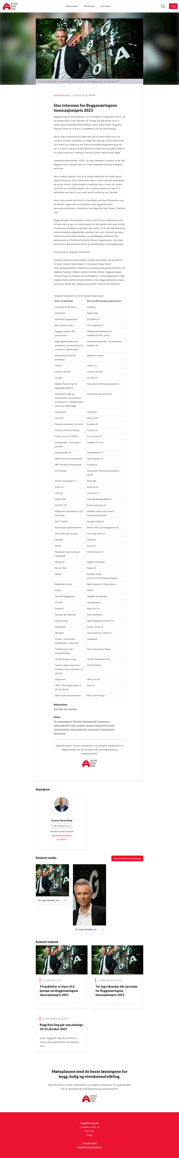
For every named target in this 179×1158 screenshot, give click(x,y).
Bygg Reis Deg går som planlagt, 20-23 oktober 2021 (62, 1027)
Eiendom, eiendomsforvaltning (100, 725)
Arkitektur (77, 721)
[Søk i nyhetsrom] (163, 6)
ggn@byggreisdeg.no (61, 835)
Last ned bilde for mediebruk (127, 858)
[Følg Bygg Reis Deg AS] (173, 6)
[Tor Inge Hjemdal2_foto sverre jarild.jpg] (89, 895)
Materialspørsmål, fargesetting (84, 729)
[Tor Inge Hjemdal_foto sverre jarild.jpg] (52, 880)
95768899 (62, 839)
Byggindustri (60, 733)
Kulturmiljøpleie (61, 729)
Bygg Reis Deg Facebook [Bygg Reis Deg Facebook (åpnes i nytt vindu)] (89, 1147)
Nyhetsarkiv (72, 6)
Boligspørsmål (89, 721)
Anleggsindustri (107, 729)
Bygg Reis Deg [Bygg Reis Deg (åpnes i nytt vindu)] (89, 1143)
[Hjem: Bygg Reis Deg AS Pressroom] (10, 6)
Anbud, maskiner (77, 725)
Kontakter (106, 6)
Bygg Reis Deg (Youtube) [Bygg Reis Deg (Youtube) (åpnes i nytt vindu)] (65, 709)
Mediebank (89, 6)
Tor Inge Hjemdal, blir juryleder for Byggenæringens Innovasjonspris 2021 (116, 991)
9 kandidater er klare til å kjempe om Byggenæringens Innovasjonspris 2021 (59, 991)
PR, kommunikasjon (63, 721)
